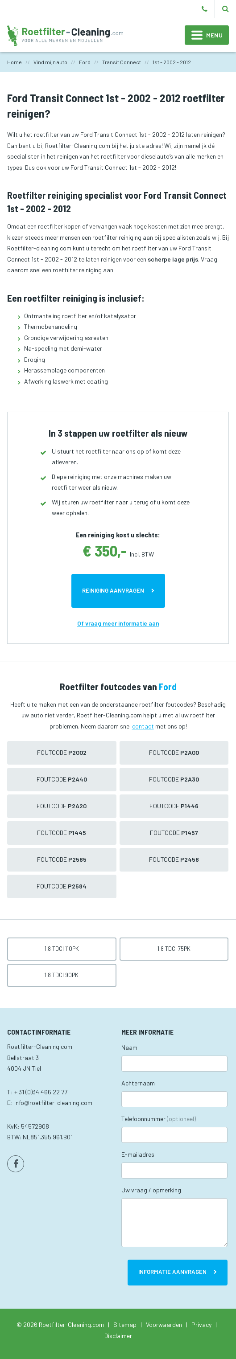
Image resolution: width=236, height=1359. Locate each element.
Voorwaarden (164, 1324)
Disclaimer (118, 1335)
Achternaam (138, 1083)
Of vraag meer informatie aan (118, 623)
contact (143, 726)
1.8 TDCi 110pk (62, 948)
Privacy (201, 1324)
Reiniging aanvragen (113, 590)
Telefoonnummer (158, 1118)
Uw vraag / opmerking (151, 1190)
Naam (129, 1047)
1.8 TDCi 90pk (62, 974)
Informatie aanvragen (172, 1271)
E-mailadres (137, 1154)
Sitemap (125, 1324)
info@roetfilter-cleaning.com (53, 1102)
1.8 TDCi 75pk (173, 948)
